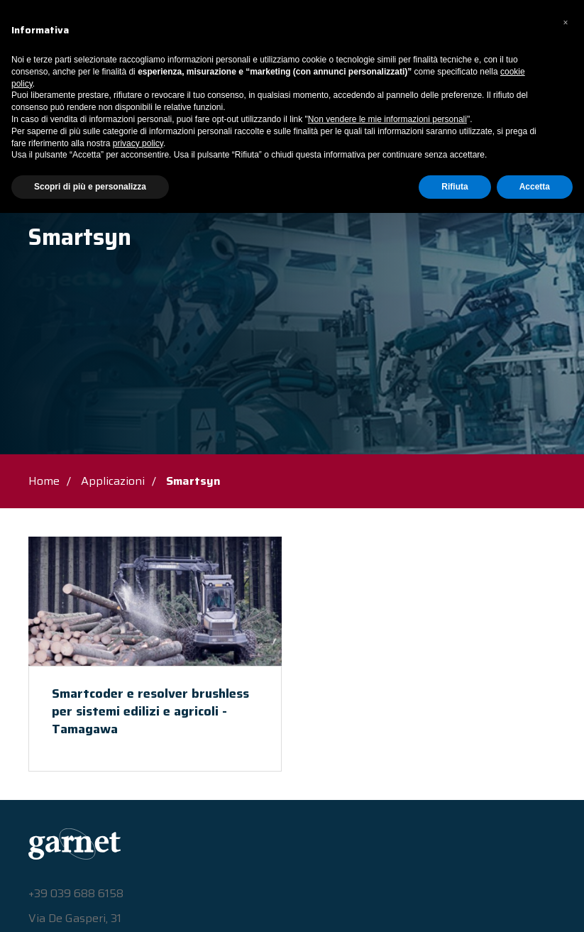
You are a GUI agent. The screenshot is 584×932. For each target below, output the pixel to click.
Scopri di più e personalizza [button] (90, 906)
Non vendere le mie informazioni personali (387, 838)
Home (44, 481)
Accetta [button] (534, 906)
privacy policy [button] (138, 862)
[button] (565, 741)
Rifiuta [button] (454, 906)
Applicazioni (106, 203)
